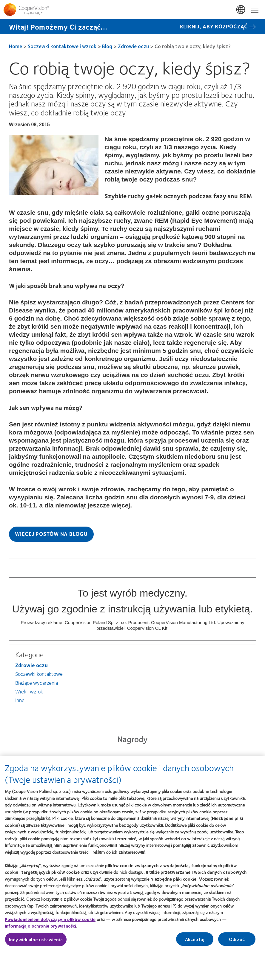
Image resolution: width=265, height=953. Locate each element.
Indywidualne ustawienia (36, 942)
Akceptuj (194, 942)
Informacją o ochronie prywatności (40, 929)
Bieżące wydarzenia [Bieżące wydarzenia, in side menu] (36, 682)
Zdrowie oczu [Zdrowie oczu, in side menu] (31, 665)
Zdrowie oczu (133, 46)
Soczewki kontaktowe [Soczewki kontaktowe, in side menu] (39, 674)
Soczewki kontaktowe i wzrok (62, 46)
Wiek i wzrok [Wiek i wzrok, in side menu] (29, 691)
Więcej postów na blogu (51, 534)
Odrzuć (237, 942)
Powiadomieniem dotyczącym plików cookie (50, 922)
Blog (107, 46)
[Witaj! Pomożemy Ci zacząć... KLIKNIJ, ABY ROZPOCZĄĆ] (132, 26)
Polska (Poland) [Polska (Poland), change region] (241, 10)
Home (15, 46)
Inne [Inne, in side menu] (19, 700)
